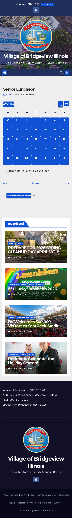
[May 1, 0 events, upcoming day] (45, 160)
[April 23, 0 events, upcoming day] (36, 150)
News (19, 243)
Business (58, 503)
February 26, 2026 (22, 257)
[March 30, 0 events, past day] (8, 122)
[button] (61, 72)
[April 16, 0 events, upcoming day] (36, 141)
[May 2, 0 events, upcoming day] (55, 160)
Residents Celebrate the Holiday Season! (31, 360)
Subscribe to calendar (19, 195)
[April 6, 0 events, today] (8, 131)
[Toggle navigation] (33, 73)
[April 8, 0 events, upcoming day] (26, 131)
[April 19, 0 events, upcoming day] (64, 141)
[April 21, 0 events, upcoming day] (17, 150)
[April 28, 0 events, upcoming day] (17, 160)
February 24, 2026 (22, 294)
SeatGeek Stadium (25, 317)
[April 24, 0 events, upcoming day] (45, 150)
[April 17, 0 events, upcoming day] (45, 141)
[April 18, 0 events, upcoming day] (55, 141)
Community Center (17, 284)
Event (11, 243)
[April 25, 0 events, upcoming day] (55, 150)
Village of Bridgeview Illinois (36, 56)
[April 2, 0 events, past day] (36, 122)
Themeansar (62, 495)
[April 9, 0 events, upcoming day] (36, 131)
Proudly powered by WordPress (19, 495)
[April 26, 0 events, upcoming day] (64, 150)
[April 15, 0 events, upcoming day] (26, 141)
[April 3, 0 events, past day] (45, 122)
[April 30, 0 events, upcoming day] (36, 160)
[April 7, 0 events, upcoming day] (17, 131)
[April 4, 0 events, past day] (55, 122)
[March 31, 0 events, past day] (17, 122)
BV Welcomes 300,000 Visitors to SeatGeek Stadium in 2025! (35, 325)
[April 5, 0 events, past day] (64, 122)
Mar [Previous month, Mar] (5, 183)
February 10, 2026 (22, 331)
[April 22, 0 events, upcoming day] (26, 150)
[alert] (36, 170)
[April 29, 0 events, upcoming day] (26, 160)
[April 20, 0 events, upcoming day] (8, 150)
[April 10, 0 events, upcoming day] (45, 131)
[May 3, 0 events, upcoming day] (64, 160)
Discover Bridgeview (29, 510)
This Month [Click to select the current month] (36, 183)
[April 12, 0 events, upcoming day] (64, 131)
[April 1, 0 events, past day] (26, 122)
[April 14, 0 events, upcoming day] (17, 141)
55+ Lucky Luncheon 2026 (32, 288)
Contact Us (47, 510)
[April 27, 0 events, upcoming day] (8, 160)
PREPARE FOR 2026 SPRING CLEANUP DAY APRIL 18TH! (34, 249)
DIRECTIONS (37, 390)
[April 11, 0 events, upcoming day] (55, 131)
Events (7, 94)
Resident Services (26, 503)
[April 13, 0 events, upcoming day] (8, 141)
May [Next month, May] (66, 183)
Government (44, 503)
